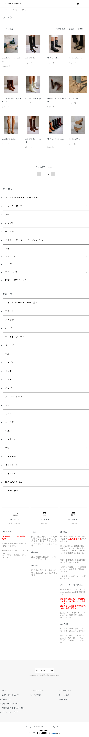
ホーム (7, 10)
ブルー (8, 353)
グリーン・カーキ (14, 396)
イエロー (9, 413)
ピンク (8, 370)
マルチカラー (11, 490)
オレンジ (9, 345)
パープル (9, 362)
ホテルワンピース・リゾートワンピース (24, 239)
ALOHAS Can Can (76, 98)
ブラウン (16, 10)
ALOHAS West (75, 139)
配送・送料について (10, 695)
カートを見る (64, 695)
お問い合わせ (64, 699)
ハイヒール (10, 473)
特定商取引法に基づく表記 (13, 707)
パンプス (9, 222)
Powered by (44, 731)
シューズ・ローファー (16, 205)
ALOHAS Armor (76, 58)
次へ (52, 174)
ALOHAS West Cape (33, 98)
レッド (8, 379)
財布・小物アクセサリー (17, 279)
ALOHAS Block (53, 58)
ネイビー (9, 387)
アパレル (10, 256)
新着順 (80, 29)
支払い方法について (10, 703)
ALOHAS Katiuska (9, 139)
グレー (8, 404)
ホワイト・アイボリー (16, 336)
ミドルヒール (11, 464)
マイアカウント (65, 690)
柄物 (7, 447)
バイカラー (10, 439)
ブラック (9, 310)
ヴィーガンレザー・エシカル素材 (21, 302)
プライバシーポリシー (11, 712)
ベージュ (9, 327)
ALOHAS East (30, 58)
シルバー (9, 430)
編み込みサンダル (13, 481)
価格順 (71, 29)
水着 (7, 248)
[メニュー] (85, 3)
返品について (7, 699)
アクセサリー (12, 271)
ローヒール (10, 456)
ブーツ (24, 10)
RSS (31, 695)
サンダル (9, 231)
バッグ (8, 264)
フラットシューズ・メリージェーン (22, 197)
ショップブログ (36, 690)
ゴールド (9, 422)
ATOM (38, 695)
